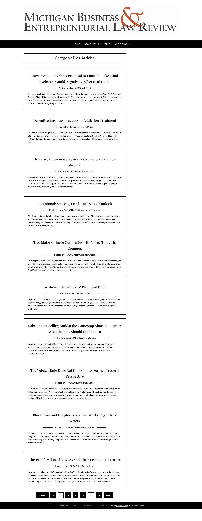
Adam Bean (88, 299)
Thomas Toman (88, 177)
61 (99, 507)
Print (106, 44)
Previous (42, 507)
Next (108, 507)
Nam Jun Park (88, 433)
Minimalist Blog (122, 517)
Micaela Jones (88, 478)
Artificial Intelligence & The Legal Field (75, 292)
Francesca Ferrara (88, 344)
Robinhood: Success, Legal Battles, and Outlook (74, 209)
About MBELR (91, 44)
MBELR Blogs (121, 44)
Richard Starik (88, 388)
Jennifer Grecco (88, 260)
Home (77, 44)
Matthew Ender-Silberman (88, 216)
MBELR (88, 88)
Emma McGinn (88, 132)
